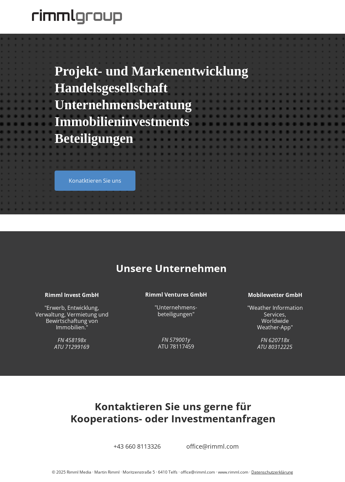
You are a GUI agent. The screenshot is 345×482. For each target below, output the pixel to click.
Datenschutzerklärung (272, 472)
